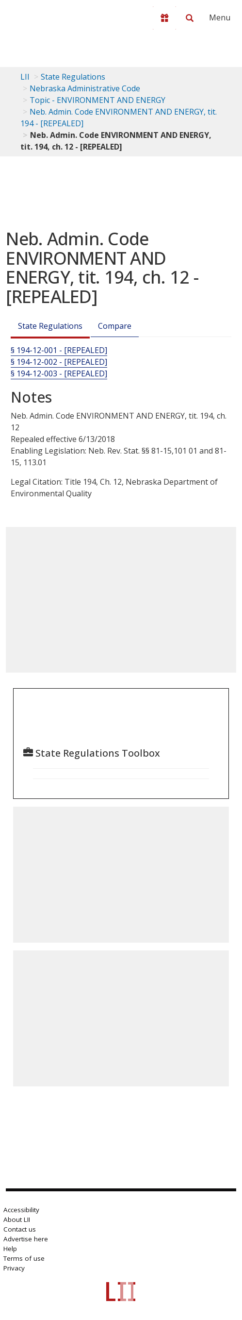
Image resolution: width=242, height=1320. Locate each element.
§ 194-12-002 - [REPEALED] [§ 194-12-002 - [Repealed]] (59, 361)
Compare (114, 326)
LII (25, 76)
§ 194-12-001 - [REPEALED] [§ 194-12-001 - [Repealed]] (59, 350)
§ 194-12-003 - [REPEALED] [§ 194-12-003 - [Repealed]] (59, 373)
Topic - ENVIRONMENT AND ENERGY (97, 100)
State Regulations (73, 76)
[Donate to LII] (164, 18)
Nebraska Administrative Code (85, 88)
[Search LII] (189, 18)
